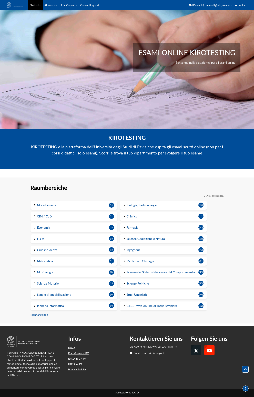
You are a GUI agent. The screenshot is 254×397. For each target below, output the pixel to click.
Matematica (45, 261)
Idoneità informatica (50, 306)
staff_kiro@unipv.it (153, 352)
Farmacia (132, 227)
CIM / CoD (44, 216)
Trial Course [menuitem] (68, 5)
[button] (210, 5)
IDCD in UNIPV (77, 358)
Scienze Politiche (138, 283)
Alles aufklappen (214, 195)
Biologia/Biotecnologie (142, 205)
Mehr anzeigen (39, 314)
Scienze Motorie (48, 283)
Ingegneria (133, 250)
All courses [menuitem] (50, 5)
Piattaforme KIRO (78, 353)
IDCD (71, 347)
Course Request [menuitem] (89, 5)
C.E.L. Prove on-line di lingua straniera (152, 306)
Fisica (41, 239)
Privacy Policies (77, 369)
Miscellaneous (46, 205)
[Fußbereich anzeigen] (245, 388)
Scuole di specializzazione (54, 294)
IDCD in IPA (75, 363)
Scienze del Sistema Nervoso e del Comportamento (161, 272)
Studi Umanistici (137, 294)
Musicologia (45, 272)
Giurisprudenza (47, 250)
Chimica (132, 216)
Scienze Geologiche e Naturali (146, 239)
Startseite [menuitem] (35, 5)
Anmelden (241, 5)
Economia (43, 227)
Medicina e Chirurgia (140, 261)
